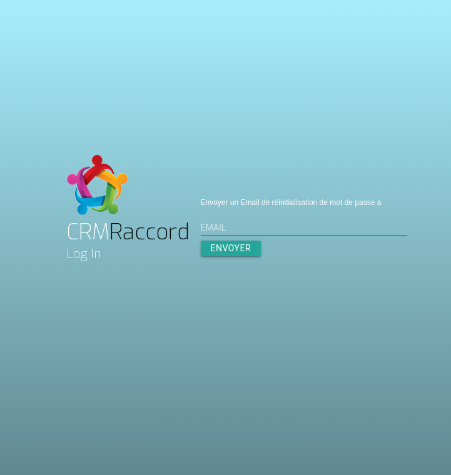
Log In (83, 254)
